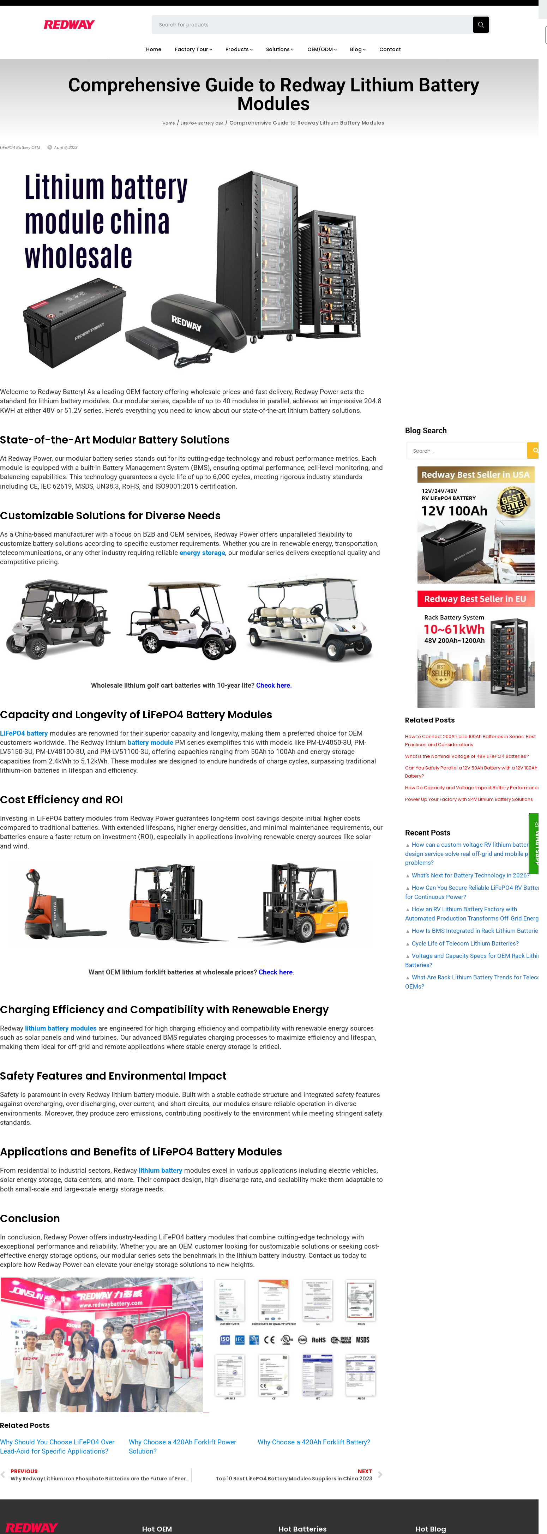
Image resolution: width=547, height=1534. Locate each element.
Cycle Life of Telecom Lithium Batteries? (464, 948)
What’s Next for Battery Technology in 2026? (470, 880)
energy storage (202, 553)
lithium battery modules (61, 1028)
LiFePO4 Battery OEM (203, 122)
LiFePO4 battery (24, 733)
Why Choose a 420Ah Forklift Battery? (314, 1442)
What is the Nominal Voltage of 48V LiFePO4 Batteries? (472, 755)
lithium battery (160, 1170)
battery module (150, 742)
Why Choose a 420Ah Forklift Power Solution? (182, 1446)
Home (163, 122)
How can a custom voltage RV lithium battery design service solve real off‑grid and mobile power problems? (473, 858)
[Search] (536, 450)
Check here (276, 972)
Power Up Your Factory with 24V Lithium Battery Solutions (475, 804)
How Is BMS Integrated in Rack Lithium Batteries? (477, 936)
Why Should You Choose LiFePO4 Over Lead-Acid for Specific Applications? (57, 1446)
